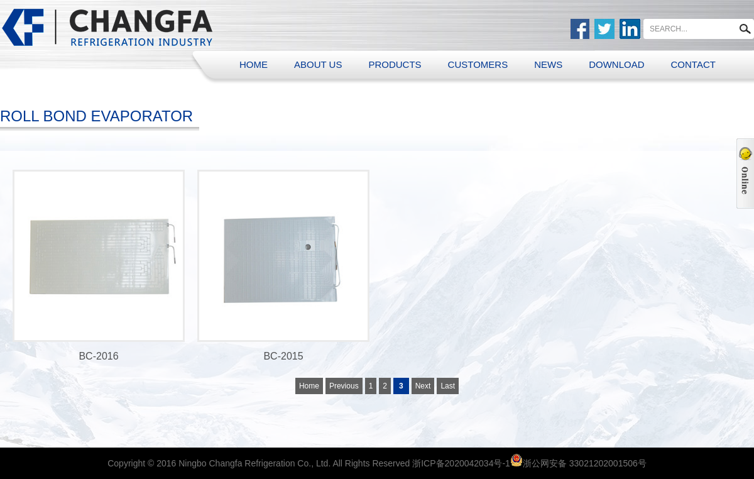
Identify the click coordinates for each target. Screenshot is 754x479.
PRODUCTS (394, 64)
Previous (344, 386)
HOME (253, 64)
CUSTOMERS (478, 64)
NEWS (548, 64)
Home (309, 386)
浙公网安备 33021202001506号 (585, 463)
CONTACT (693, 64)
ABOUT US (318, 64)
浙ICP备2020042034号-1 (461, 463)
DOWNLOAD (616, 64)
